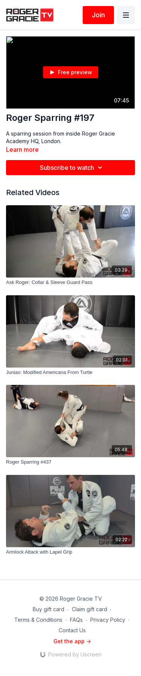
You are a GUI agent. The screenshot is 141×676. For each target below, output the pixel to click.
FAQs (76, 619)
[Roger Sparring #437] (70, 462)
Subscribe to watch (72, 167)
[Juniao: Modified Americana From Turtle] (70, 372)
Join (98, 15)
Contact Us (72, 630)
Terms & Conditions (38, 619)
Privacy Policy (107, 619)
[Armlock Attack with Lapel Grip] (70, 552)
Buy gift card (48, 609)
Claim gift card (89, 609)
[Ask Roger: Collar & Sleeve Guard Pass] (70, 282)
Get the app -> (72, 641)
